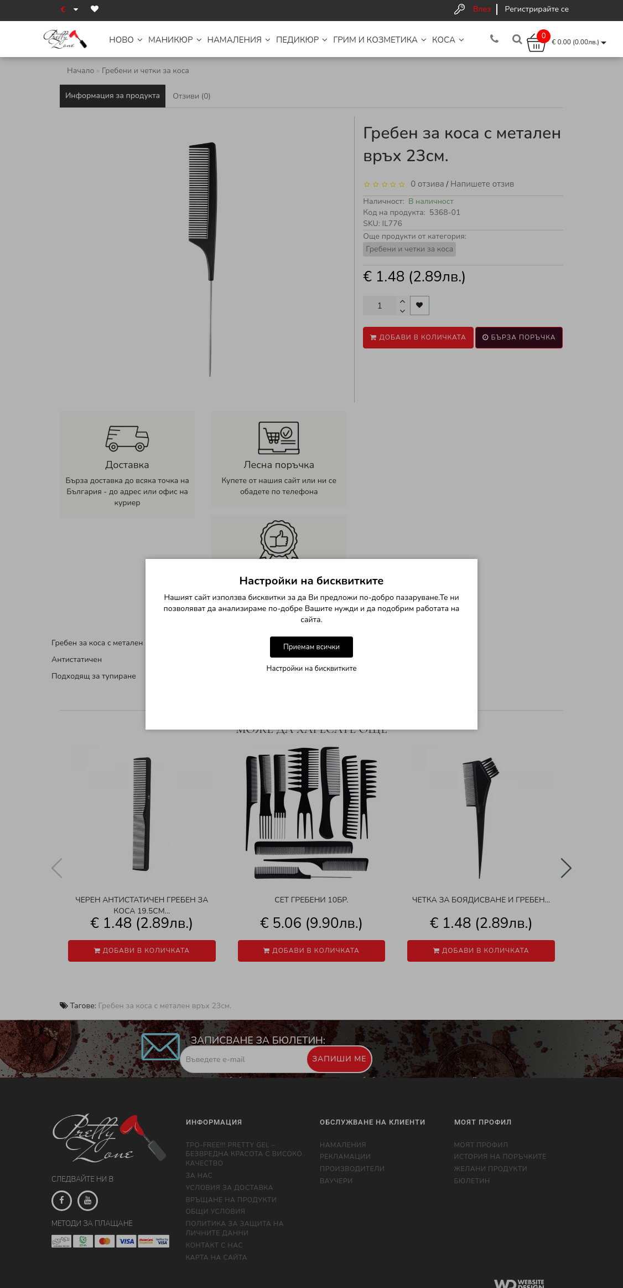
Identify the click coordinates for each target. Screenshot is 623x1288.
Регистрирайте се (537, 9)
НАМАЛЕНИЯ (239, 39)
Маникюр (175, 39)
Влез (482, 9)
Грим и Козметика (380, 39)
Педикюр (302, 39)
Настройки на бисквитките (312, 669)
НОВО (126, 39)
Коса (448, 39)
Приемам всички (311, 647)
